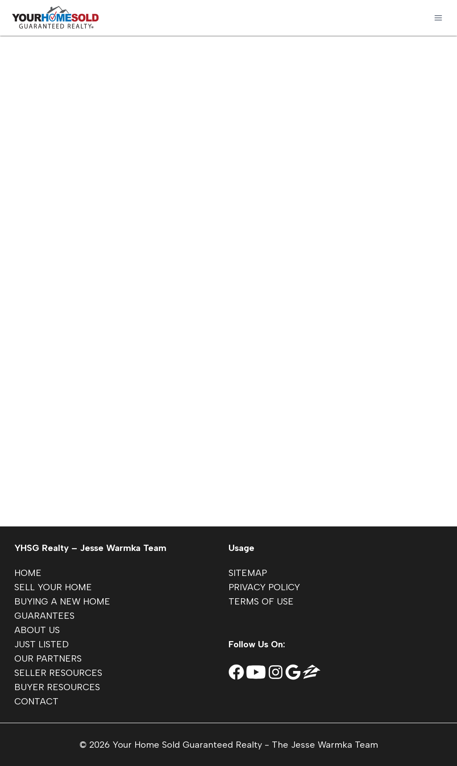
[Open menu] (438, 18)
